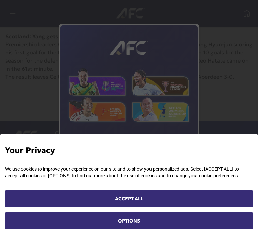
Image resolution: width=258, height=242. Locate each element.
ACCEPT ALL (129, 199)
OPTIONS (129, 221)
